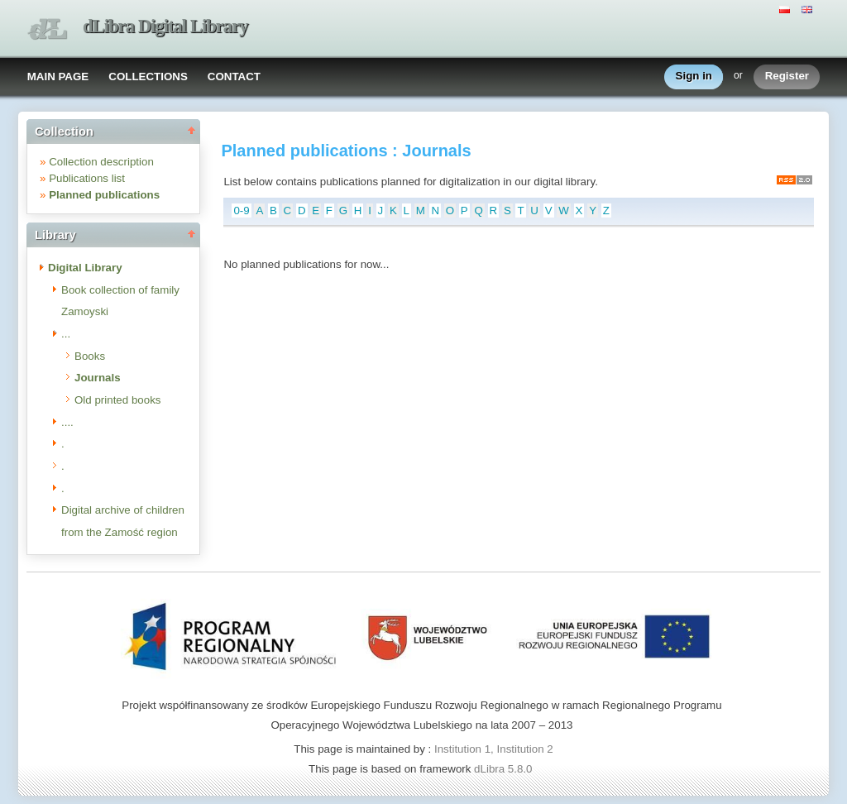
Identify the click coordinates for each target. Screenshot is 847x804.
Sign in (694, 76)
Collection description (101, 162)
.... (67, 422)
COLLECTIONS (148, 76)
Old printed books (117, 400)
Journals (97, 377)
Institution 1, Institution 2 (493, 749)
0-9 (241, 210)
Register (787, 76)
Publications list (87, 178)
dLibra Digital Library (165, 26)
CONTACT (234, 76)
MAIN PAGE (58, 76)
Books (89, 356)
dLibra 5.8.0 (504, 769)
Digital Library (85, 267)
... (65, 334)
